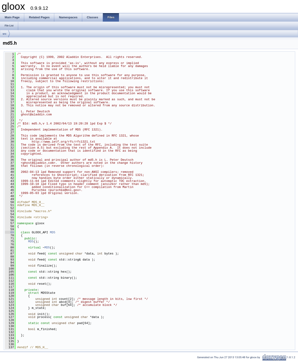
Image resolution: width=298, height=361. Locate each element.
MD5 (52, 232)
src (5, 33)
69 (9, 232)
